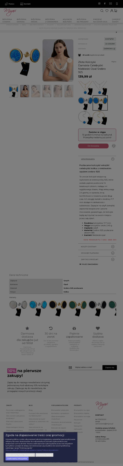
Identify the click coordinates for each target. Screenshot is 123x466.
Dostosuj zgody (44, 455)
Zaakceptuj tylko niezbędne (20, 455)
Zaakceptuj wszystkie (17, 459)
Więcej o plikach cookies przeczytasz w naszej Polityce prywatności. (32, 450)
